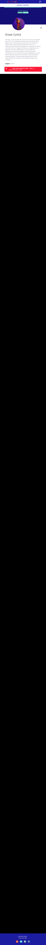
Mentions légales (22, 936)
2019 (20, 12)
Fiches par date (23, 10)
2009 (26, 12)
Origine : (7, 63)
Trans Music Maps (22, 938)
